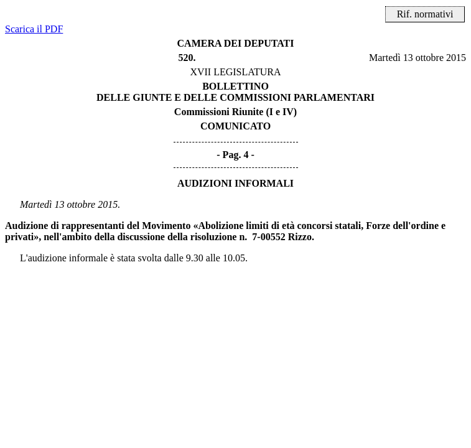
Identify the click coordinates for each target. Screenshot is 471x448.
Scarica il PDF (34, 29)
